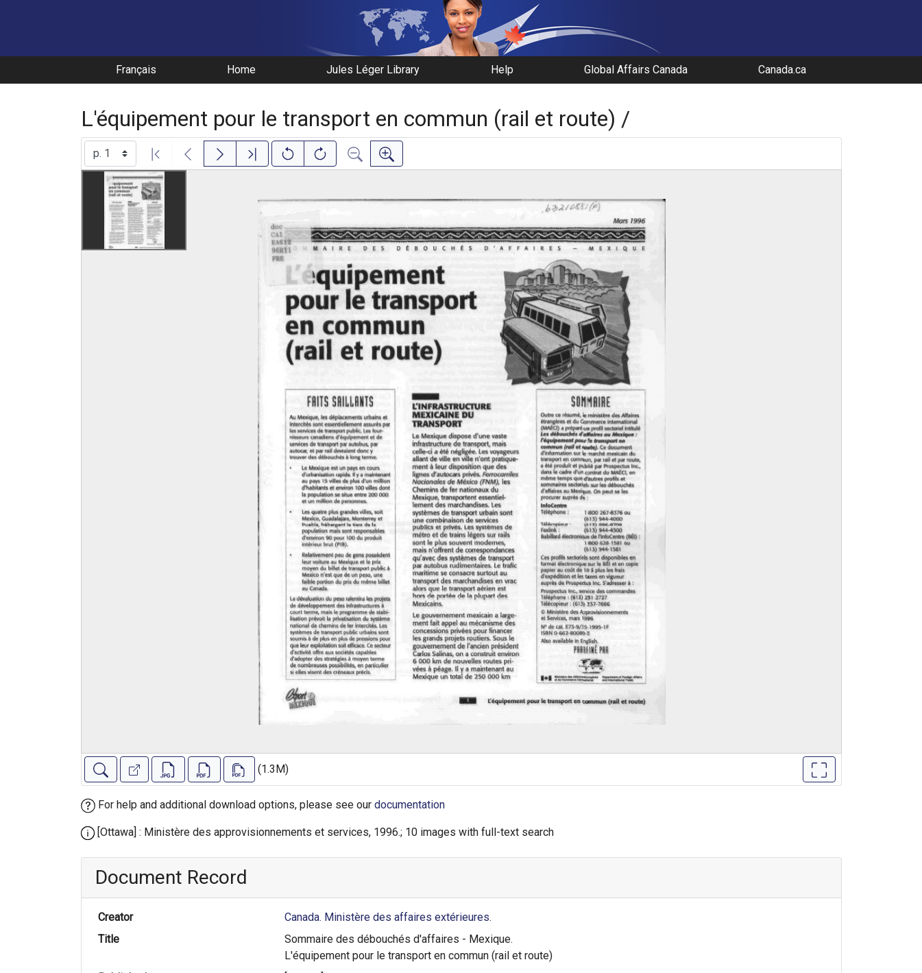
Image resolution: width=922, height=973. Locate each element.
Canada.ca (782, 69)
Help (502, 69)
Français (136, 69)
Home (241, 69)
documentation (409, 804)
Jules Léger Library (373, 69)
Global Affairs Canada (636, 69)
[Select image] (110, 154)
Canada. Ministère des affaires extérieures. (388, 917)
